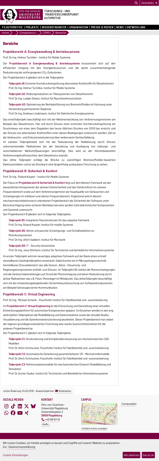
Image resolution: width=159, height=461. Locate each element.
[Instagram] (6, 406)
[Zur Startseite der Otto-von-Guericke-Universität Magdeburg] (21, 16)
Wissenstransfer (54, 27)
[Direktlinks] (149, 3)
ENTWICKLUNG (136, 27)
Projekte (32, 27)
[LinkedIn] (19, 406)
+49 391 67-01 (51, 419)
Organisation (78, 27)
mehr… (46, 424)
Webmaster (63, 391)
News (120, 27)
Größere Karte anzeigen (94, 428)
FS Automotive (12, 27)
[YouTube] (19, 413)
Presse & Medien (102, 27)
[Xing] (26, 413)
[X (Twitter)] (26, 406)
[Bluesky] (33, 406)
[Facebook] (13, 413)
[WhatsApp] (6, 413)
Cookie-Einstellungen (15, 455)
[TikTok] (13, 406)
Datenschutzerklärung (22, 447)
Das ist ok (148, 455)
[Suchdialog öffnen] (136, 3)
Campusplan (129, 403)
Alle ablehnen (132, 455)
